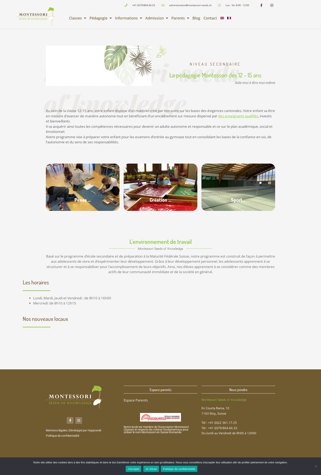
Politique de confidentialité (62, 435)
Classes (77, 18)
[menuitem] (222, 18)
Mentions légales (56, 430)
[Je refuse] (316, 466)
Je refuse (151, 468)
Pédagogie (100, 18)
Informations (128, 18)
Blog (196, 18)
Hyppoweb (94, 430)
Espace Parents (136, 400)
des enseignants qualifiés (238, 116)
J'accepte (133, 468)
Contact (210, 18)
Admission (156, 18)
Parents (180, 18)
